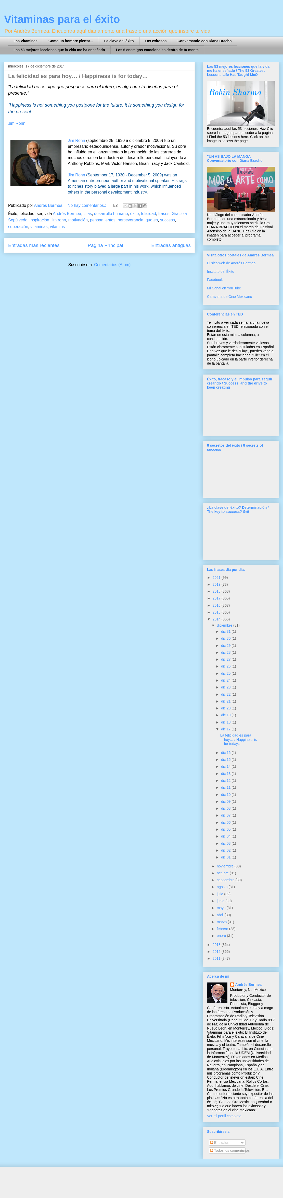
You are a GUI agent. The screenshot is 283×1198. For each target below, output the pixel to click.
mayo (221, 908)
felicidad (148, 213)
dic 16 (226, 753)
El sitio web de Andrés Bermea (231, 263)
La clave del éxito (119, 41)
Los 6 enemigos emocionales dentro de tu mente (157, 50)
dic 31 (226, 631)
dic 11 (226, 787)
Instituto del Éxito (220, 271)
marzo (222, 922)
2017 (217, 598)
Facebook (215, 280)
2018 (217, 591)
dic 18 (226, 722)
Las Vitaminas (25, 41)
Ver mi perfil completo (224, 1116)
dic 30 (226, 638)
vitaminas (39, 226)
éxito (134, 213)
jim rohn (59, 220)
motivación (78, 220)
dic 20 (226, 708)
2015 (217, 612)
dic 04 (226, 836)
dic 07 (226, 815)
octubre (223, 873)
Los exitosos (156, 41)
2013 (217, 945)
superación (18, 226)
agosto (222, 887)
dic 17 (226, 729)
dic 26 (226, 666)
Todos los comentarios (230, 1150)
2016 (217, 605)
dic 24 (226, 680)
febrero (223, 929)
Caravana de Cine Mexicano (229, 297)
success (167, 220)
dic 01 (226, 857)
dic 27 (226, 659)
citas (87, 213)
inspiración (39, 220)
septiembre (226, 880)
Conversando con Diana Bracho (204, 41)
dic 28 (226, 652)
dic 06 (226, 822)
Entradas (219, 1142)
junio (221, 901)
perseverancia (131, 220)
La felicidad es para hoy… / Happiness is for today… (78, 76)
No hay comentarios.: (87, 205)
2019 (217, 584)
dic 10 (226, 795)
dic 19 (226, 715)
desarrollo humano (111, 213)
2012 (217, 952)
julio (220, 894)
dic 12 (226, 780)
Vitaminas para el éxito (62, 19)
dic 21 (226, 701)
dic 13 (226, 774)
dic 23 (226, 687)
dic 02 (226, 850)
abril (220, 915)
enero (222, 936)
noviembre (225, 866)
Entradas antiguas (171, 245)
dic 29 (226, 645)
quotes (152, 220)
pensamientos (102, 220)
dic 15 (226, 760)
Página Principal (105, 245)
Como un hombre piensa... (70, 41)
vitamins (57, 226)
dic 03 (226, 843)
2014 (217, 619)
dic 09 (226, 801)
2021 (217, 577)
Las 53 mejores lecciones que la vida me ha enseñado (59, 50)
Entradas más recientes (34, 245)
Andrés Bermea (67, 213)
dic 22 (226, 694)
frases (164, 213)
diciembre (225, 625)
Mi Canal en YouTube (224, 288)
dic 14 (226, 766)
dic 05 (226, 829)
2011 (217, 958)
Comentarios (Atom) (112, 265)
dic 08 (226, 808)
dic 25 (226, 673)
